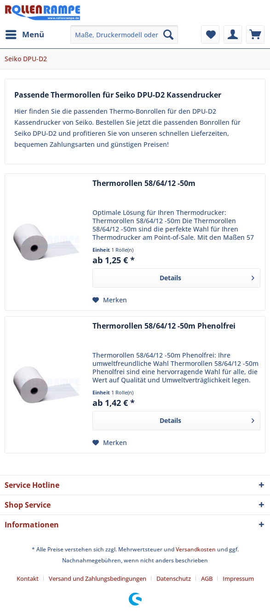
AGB (207, 578)
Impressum (238, 578)
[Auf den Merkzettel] (109, 300)
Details (207, 276)
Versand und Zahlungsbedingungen (97, 578)
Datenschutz (173, 578)
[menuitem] (24, 34)
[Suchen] (168, 34)
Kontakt (28, 578)
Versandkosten (196, 549)
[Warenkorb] (255, 34)
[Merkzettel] (210, 34)
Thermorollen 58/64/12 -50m (143, 183)
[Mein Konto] (233, 34)
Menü (25, 33)
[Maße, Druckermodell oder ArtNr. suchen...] (124, 34)
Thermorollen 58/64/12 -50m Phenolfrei (164, 326)
